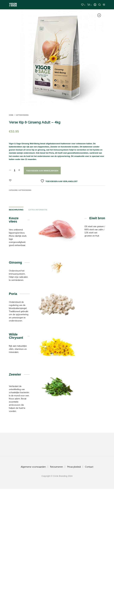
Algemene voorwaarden (33, 467)
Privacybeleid (74, 467)
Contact (89, 467)
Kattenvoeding (22, 115)
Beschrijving (16, 210)
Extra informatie (37, 210)
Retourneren (56, 467)
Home (11, 115)
